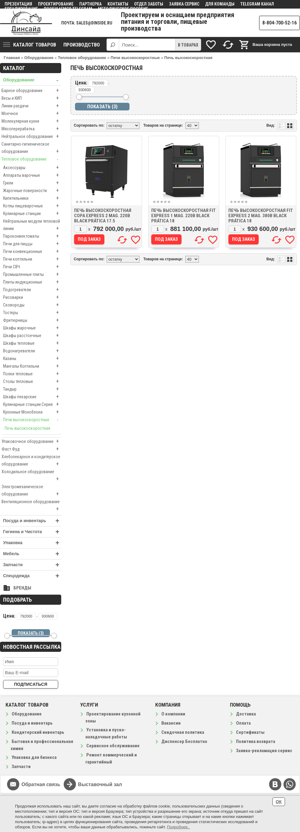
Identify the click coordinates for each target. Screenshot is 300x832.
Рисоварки (32, 297)
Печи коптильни (32, 259)
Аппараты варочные (32, 175)
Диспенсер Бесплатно (184, 741)
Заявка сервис (184, 4)
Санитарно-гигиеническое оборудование (31, 148)
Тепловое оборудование (31, 159)
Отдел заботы (148, 4)
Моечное (31, 113)
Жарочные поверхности (32, 190)
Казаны (32, 358)
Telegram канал (257, 4)
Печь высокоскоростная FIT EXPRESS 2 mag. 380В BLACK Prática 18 (260, 216)
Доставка (246, 714)
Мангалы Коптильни (32, 366)
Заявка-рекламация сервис (264, 750)
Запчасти (32, 565)
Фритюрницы (32, 320)
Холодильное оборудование (31, 476)
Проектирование (55, 4)
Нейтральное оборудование (31, 136)
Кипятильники (32, 198)
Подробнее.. (178, 827)
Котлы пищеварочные (32, 206)
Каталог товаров (29, 45)
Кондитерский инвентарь (38, 732)
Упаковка (32, 543)
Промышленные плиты (32, 274)
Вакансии (171, 723)
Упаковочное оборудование (31, 441)
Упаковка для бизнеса (34, 757)
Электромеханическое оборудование (31, 491)
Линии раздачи (31, 106)
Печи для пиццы (32, 243)
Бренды (22, 588)
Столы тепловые (32, 381)
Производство (81, 45)
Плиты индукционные (32, 282)
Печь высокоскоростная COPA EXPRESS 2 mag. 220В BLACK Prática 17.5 (102, 216)
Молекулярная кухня (31, 121)
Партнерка (90, 4)
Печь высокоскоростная (27, 428)
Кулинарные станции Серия (32, 404)
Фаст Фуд (31, 449)
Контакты (117, 4)
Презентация (18, 4)
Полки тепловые (32, 373)
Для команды (219, 4)
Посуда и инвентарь (32, 521)
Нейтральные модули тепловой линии (32, 225)
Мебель (32, 554)
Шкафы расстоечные (32, 335)
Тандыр (32, 389)
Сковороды (32, 305)
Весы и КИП (31, 98)
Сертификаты (250, 732)
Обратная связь (40, 784)
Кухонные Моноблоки (32, 412)
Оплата (243, 723)
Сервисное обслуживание (113, 745)
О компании (173, 714)
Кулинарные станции (32, 213)
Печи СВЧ (32, 266)
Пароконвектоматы (32, 236)
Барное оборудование (31, 90)
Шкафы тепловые (32, 343)
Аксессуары (32, 167)
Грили (32, 183)
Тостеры (32, 312)
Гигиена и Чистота (32, 532)
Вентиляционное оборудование (31, 506)
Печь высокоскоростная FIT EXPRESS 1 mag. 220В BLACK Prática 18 (183, 216)
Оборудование (32, 80)
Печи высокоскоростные (32, 419)
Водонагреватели (32, 351)
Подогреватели (32, 289)
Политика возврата (255, 741)
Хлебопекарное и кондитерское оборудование (31, 461)
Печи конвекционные (32, 251)
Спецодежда (32, 576)
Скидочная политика (182, 732)
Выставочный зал (100, 784)
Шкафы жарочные (32, 328)
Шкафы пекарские (32, 396)
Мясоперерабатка (31, 128)
